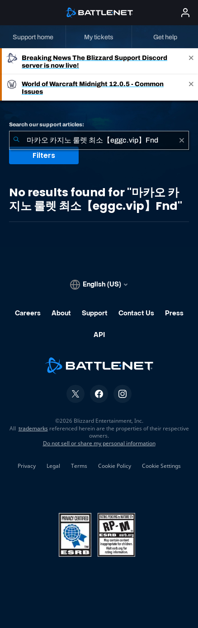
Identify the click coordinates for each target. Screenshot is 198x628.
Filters (44, 155)
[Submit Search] (16, 140)
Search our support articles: (46, 124)
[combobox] (99, 140)
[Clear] (181, 140)
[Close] (191, 61)
